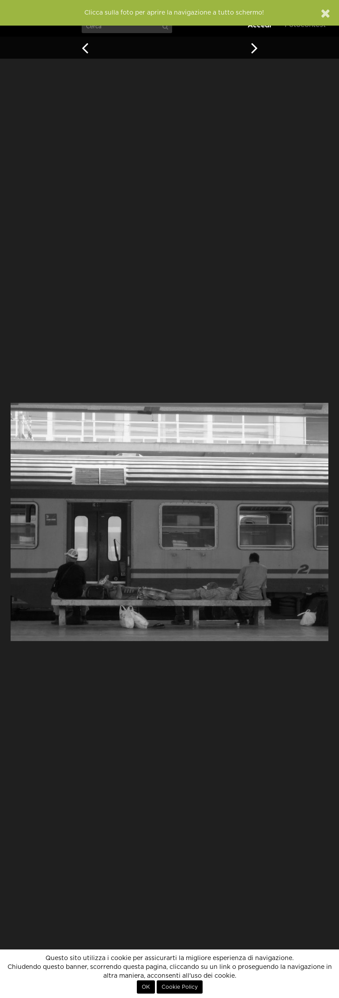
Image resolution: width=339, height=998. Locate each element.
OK (146, 987)
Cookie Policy (180, 987)
